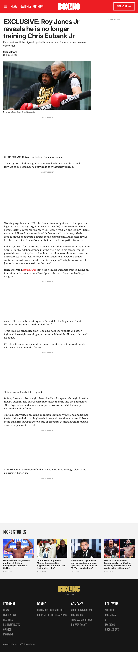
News (14, 6)
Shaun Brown (10, 52)
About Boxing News (81, 610)
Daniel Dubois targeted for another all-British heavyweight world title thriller (16, 564)
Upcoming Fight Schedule (51, 610)
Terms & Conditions (81, 620)
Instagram (110, 615)
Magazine (124, 6)
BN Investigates (11, 624)
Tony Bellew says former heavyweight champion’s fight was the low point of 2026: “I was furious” (84, 564)
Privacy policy (79, 624)
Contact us (77, 615)
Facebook (110, 624)
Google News (112, 629)
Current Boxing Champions (52, 615)
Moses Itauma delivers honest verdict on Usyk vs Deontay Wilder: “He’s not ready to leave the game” (117, 564)
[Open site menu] (5, 6)
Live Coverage (10, 615)
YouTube (109, 610)
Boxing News (29, 269)
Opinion (38, 6)
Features (25, 6)
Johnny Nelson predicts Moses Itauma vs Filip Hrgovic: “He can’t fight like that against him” (51, 564)
